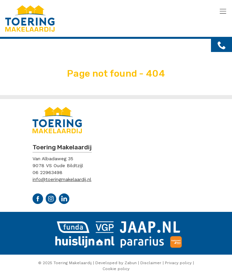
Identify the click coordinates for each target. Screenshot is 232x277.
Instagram (51, 198)
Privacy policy (178, 263)
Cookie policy (116, 268)
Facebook (38, 198)
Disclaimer (150, 263)
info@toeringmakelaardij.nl (62, 179)
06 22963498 (47, 172)
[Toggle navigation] (223, 11)
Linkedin (64, 198)
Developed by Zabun (116, 263)
